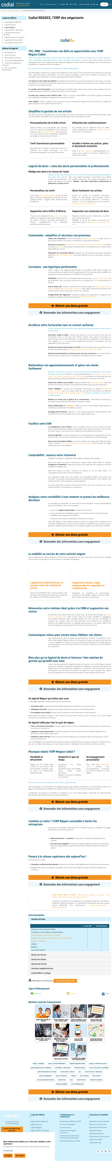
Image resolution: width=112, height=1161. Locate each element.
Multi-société (97, 1076)
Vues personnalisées (77, 1084)
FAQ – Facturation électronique (9, 69)
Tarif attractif (81, 1080)
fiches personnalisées (48, 132)
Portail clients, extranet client (99, 1136)
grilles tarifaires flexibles (47, 195)
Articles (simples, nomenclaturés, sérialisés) (45, 935)
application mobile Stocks (63, 255)
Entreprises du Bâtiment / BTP (70, 1121)
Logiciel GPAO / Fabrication (13, 30)
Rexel (61, 393)
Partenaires (82, 4)
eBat (78, 393)
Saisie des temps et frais (97, 1124)
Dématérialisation (79, 1068)
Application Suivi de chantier (99, 1121)
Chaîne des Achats (38, 959)
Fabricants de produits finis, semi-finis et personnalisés (69, 1137)
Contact (104, 4)
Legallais (73, 393)
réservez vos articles (89, 239)
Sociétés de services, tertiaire (70, 1141)
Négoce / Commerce (38, 1064)
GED (80, 1072)
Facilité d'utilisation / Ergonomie (99, 1068)
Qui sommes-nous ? (50, 4)
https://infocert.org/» (59, 907)
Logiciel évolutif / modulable (93, 1072)
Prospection (62, 1080)
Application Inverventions (98, 1127)
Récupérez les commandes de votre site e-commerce (84, 245)
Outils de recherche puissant (45, 1080)
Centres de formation (67, 1124)
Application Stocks (95, 1130)
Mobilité (73, 1076)
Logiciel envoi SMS (95, 1139)
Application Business (96, 1133)
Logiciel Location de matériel (14, 37)
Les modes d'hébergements (14, 60)
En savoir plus (8, 1152)
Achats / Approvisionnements (56, 1064)
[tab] (69, 919)
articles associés (60, 216)
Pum (56, 393)
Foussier (66, 393)
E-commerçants (65, 1127)
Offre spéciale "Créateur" (13, 58)
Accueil (3, 10)
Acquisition (38, 994)
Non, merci (20, 1156)
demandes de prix (97, 383)
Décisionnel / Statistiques (62, 1068)
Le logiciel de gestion (13, 10)
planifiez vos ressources (100, 278)
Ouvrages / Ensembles (38, 941)
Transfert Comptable (96, 1080)
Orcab (83, 393)
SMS (95, 280)
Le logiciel (62, 4)
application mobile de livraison (70, 289)
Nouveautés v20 (10, 52)
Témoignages (94, 4)
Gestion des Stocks (39, 963)
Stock (71, 1080)
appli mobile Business (88, 297)
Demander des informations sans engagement (70, 312)
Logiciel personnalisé (45, 1076)
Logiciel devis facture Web (13, 40)
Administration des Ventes (77, 1064)
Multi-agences (84, 1076)
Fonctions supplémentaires (42, 968)
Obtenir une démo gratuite (69, 305)
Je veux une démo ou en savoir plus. (12, 1130)
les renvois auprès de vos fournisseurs (77, 443)
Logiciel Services (10, 25)
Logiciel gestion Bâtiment (13, 22)
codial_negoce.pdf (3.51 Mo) (65, 981)
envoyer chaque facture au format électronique (85, 349)
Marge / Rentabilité (61, 1076)
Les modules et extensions (13, 43)
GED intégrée (86, 151)
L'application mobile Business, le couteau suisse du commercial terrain (46, 585)
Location (73, 994)
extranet (61, 247)
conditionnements (103, 130)
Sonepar (51, 393)
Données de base (38, 919)
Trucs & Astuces (10, 55)
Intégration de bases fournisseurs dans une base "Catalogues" (51, 938)
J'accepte (8, 1156)
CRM (63, 617)
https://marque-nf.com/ (98, 905)
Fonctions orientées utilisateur (46, 1072)
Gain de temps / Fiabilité (67, 1072)
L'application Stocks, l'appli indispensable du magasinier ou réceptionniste (88, 585)
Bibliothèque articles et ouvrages (41, 1068)
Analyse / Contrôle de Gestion (98, 1064)
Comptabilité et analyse (41, 973)
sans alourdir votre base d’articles (84, 204)
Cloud (107, 994)
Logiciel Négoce (9, 27)
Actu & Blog (73, 4)
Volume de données (61, 1084)
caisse (63, 341)
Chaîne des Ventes (38, 954)
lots (76, 412)
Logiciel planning (95, 1142)
